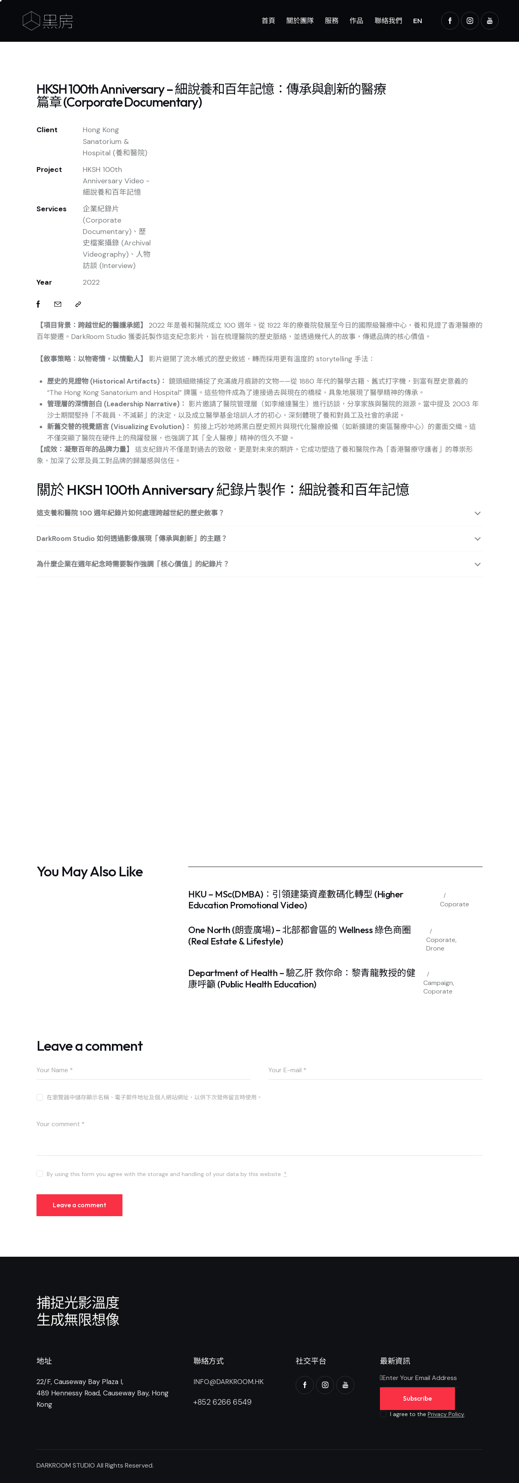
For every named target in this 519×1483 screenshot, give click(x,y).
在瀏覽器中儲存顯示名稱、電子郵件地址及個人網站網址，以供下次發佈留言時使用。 (154, 1097)
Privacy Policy (446, 1414)
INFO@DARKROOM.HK (228, 1381)
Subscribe (417, 1398)
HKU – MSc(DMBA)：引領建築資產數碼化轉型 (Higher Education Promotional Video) (295, 900)
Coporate (454, 904)
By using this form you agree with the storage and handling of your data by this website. (167, 1174)
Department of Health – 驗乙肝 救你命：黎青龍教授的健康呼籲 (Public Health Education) (301, 978)
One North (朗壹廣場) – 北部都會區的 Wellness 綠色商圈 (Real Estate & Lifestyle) (299, 935)
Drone (435, 948)
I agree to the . (427, 1414)
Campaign (438, 983)
